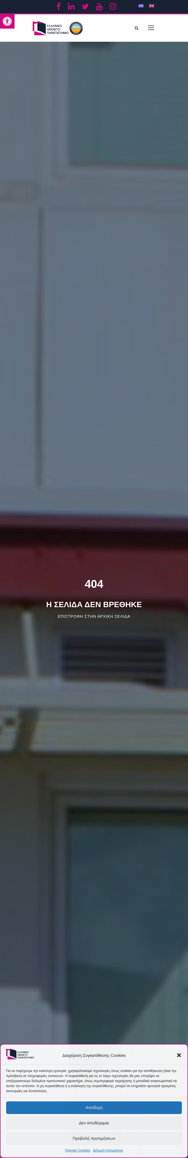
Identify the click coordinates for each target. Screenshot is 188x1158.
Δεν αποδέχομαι (94, 1122)
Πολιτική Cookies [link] (77, 1150)
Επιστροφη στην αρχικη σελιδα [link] (94, 616)
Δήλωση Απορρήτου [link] (108, 1150)
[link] (7, 21)
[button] (179, 1055)
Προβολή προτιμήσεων (94, 1138)
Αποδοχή (94, 1107)
